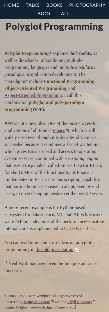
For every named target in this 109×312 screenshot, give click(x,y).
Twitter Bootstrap (36, 301)
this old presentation (55, 249)
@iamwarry (63, 307)
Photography (87, 5)
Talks (33, 5)
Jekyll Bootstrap (79, 301)
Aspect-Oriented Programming (33, 95)
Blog (43, 13)
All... (66, 13)
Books (54, 5)
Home (11, 5)
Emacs (59, 130)
